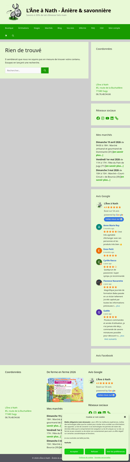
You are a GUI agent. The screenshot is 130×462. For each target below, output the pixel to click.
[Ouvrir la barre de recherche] (13, 35)
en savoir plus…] (114, 165)
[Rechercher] (45, 70)
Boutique (9, 28)
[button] (125, 417)
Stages (37, 28)
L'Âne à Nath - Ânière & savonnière (68, 10)
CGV (102, 28)
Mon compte (114, 28)
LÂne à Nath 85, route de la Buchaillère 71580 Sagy (109, 87)
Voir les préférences (116, 451)
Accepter (74, 451)
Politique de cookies (86, 457)
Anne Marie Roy (111, 225)
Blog (60, 28)
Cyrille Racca (109, 260)
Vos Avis (70, 28)
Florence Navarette (113, 281)
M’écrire (82, 28)
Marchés (49, 28)
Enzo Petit (108, 249)
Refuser (94, 451)
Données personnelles (102, 457)
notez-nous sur (113, 219)
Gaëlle (106, 310)
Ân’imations (23, 28)
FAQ (93, 28)
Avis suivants (110, 339)
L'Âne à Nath (111, 203)
